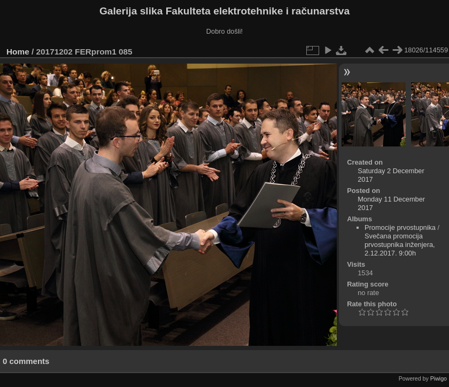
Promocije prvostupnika (400, 227)
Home (17, 51)
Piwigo (438, 378)
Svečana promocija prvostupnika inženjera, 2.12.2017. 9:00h (400, 244)
